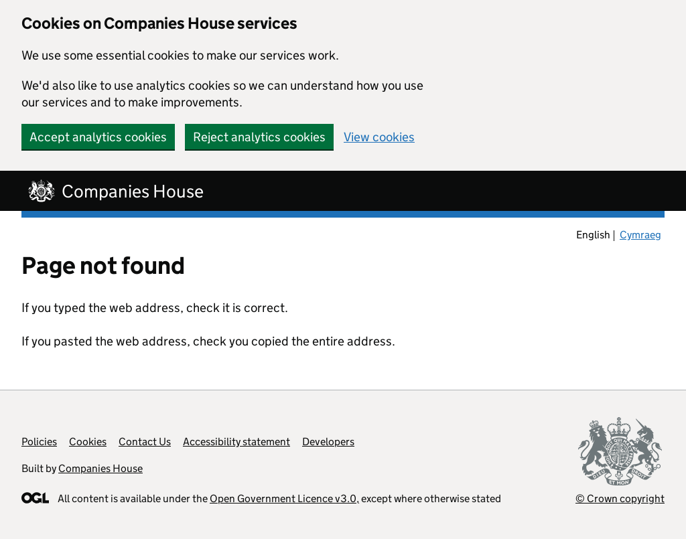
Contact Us (145, 441)
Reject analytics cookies (259, 137)
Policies (39, 441)
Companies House (100, 468)
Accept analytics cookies (98, 137)
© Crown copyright (620, 498)
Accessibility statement (236, 441)
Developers (328, 441)
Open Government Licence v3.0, (284, 498)
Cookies (88, 441)
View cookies (379, 137)
